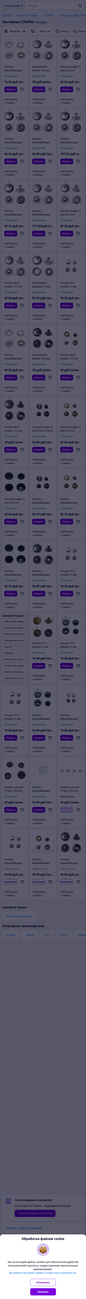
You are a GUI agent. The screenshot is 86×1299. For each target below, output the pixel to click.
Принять (43, 1291)
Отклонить (43, 1282)
